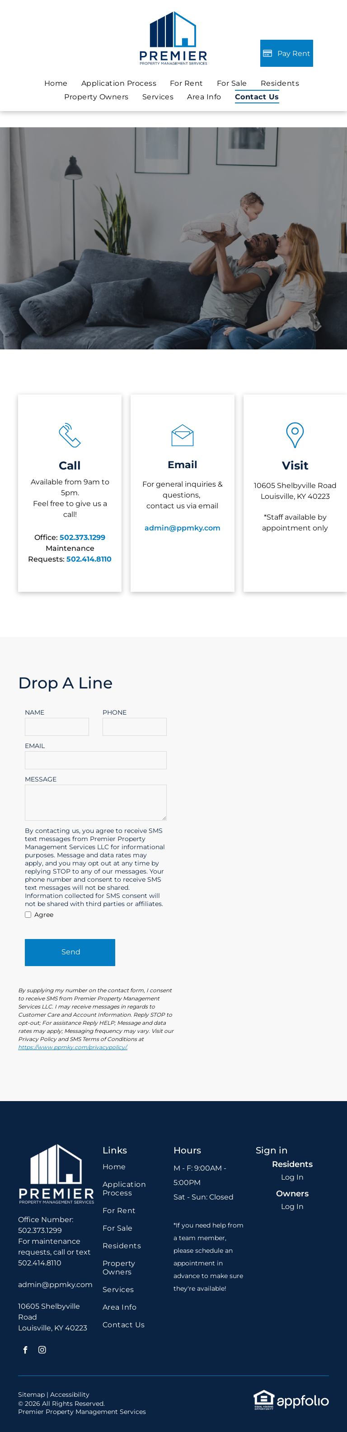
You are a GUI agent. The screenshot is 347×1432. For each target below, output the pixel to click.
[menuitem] (56, 83)
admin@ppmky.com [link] (55, 1284)
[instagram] (42, 1351)
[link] (232, 83)
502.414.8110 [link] (39, 1263)
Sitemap (31, 1394)
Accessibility (69, 1394)
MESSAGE (40, 779)
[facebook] (25, 1351)
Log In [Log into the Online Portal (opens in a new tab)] (292, 1177)
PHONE (115, 712)
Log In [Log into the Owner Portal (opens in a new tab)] (292, 1206)
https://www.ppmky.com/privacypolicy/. (72, 1047)
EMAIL (35, 746)
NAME (34, 712)
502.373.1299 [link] (82, 537)
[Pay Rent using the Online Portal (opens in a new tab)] (286, 53)
